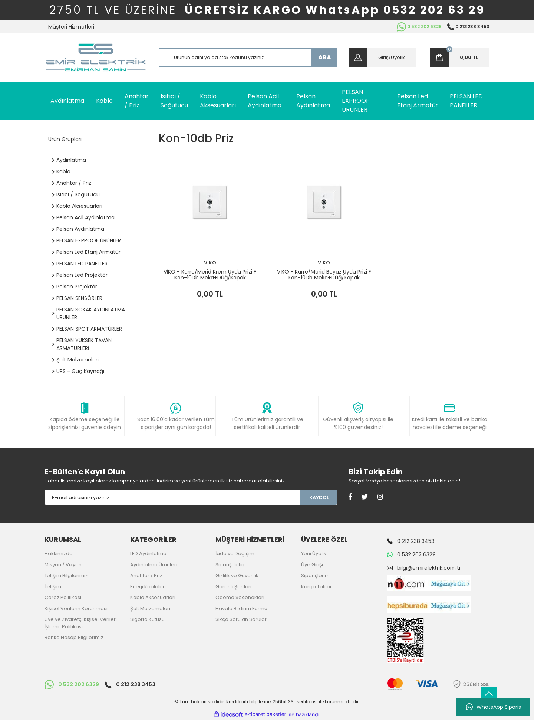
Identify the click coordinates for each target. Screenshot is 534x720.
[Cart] (460, 57)
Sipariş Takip (230, 564)
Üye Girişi (312, 564)
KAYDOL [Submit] (319, 497)
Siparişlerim (315, 575)
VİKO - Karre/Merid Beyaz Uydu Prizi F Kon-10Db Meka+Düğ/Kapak (324, 275)
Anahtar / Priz (146, 575)
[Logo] (95, 57)
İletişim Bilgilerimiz (66, 575)
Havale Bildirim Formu (241, 608)
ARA (324, 57)
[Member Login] (382, 57)
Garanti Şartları (233, 586)
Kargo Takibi (316, 586)
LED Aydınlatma (148, 553)
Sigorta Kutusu (147, 619)
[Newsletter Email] (172, 497)
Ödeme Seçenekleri (239, 597)
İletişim (52, 586)
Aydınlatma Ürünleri (153, 564)
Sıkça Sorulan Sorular (241, 619)
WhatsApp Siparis (493, 707)
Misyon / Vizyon (63, 564)
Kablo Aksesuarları (152, 597)
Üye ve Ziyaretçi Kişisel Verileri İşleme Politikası (80, 623)
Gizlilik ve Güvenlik (236, 575)
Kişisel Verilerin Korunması (76, 608)
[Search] (248, 57)
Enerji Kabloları (148, 586)
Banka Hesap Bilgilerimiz (73, 637)
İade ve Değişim (234, 553)
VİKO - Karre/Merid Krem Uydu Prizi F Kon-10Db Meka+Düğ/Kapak (210, 275)
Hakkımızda (58, 553)
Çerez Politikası (62, 597)
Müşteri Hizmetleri (71, 26)
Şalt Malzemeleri (150, 608)
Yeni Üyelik (313, 553)
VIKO (210, 262)
